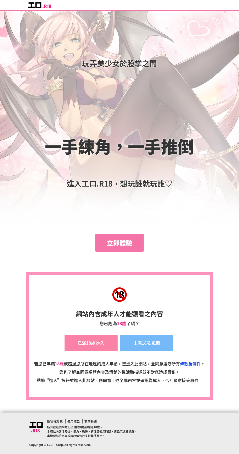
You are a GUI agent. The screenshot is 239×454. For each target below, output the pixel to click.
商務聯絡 (90, 421)
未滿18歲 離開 (146, 343)
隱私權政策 (55, 421)
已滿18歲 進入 (91, 343)
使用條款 (73, 421)
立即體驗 (119, 243)
